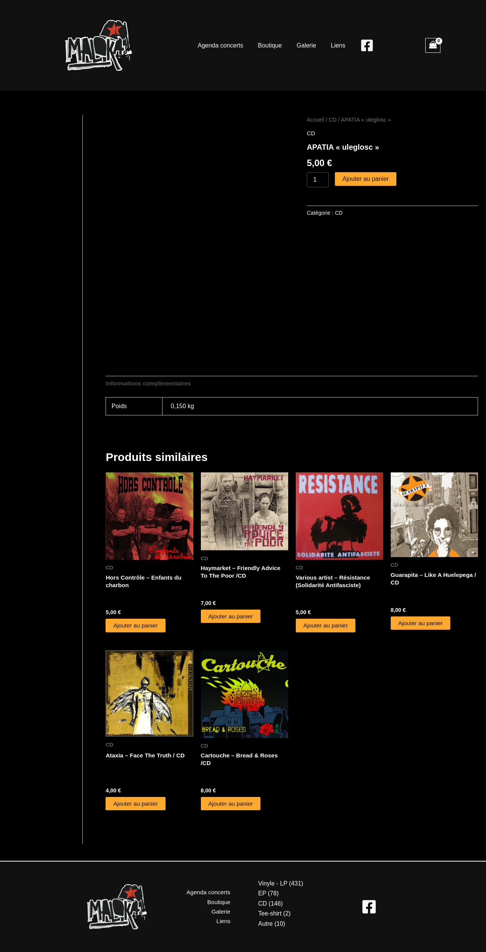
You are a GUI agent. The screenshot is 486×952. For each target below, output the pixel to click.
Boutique (271, 45)
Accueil (316, 120)
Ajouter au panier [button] (136, 626)
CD (334, 120)
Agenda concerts (224, 45)
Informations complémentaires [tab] (150, 383)
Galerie (305, 45)
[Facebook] (362, 45)
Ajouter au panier (365, 179)
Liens (334, 45)
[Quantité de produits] (318, 179)
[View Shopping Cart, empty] (432, 45)
